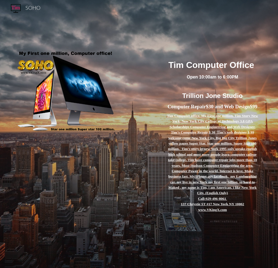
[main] (212, 134)
